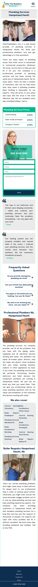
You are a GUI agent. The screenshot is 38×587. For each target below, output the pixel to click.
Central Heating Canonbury (12, 407)
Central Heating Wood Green (26, 433)
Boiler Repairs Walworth (26, 440)
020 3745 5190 (19, 584)
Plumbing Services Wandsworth (12, 421)
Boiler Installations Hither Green (24, 408)
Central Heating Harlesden (26, 416)
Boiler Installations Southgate (24, 424)
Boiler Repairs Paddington (12, 414)
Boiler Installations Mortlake (9, 429)
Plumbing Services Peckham (12, 437)
